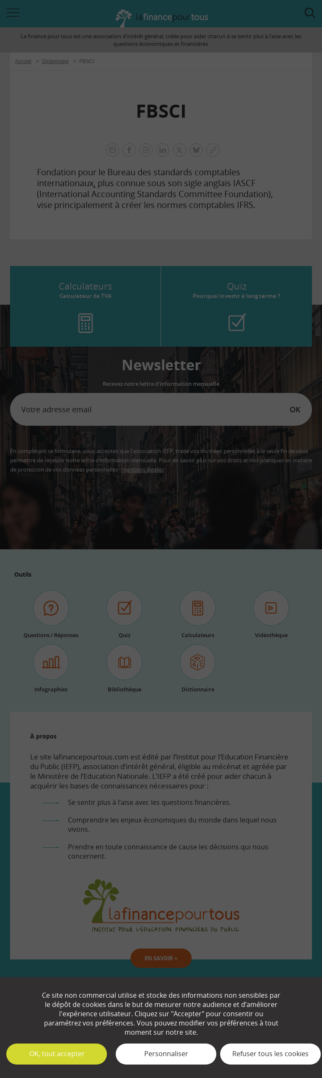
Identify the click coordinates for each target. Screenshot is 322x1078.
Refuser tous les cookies (270, 1053)
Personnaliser (166, 1053)
